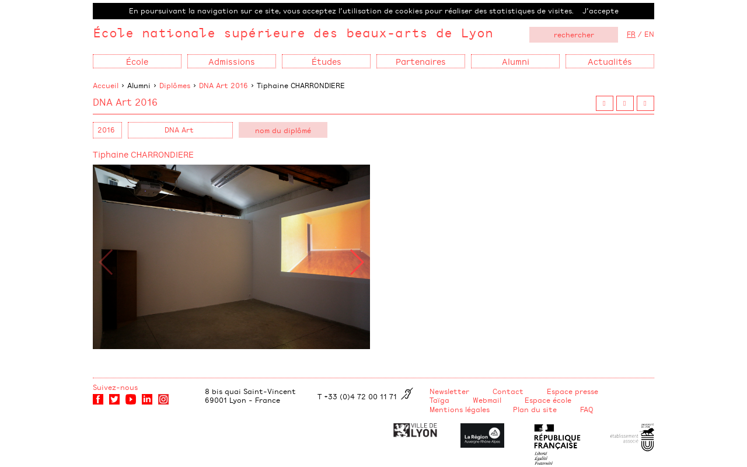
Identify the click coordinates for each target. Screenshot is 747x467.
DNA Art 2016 (223, 85)
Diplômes (174, 85)
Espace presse (572, 391)
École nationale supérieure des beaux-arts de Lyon (293, 32)
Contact (508, 391)
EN (649, 34)
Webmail (487, 400)
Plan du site (535, 409)
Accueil (105, 85)
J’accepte (600, 10)
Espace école (548, 400)
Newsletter (449, 391)
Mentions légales (460, 409)
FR (631, 34)
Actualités (610, 61)
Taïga (439, 400)
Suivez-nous (115, 387)
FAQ (587, 409)
